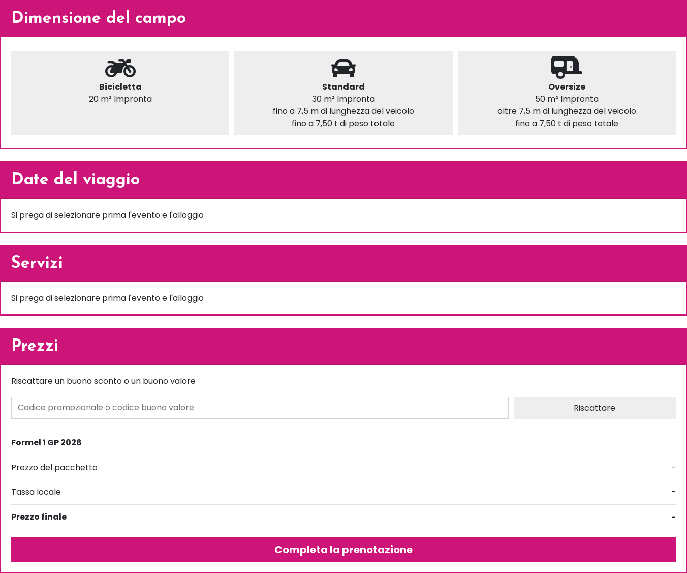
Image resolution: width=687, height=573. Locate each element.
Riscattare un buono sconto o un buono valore (103, 381)
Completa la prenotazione (343, 549)
